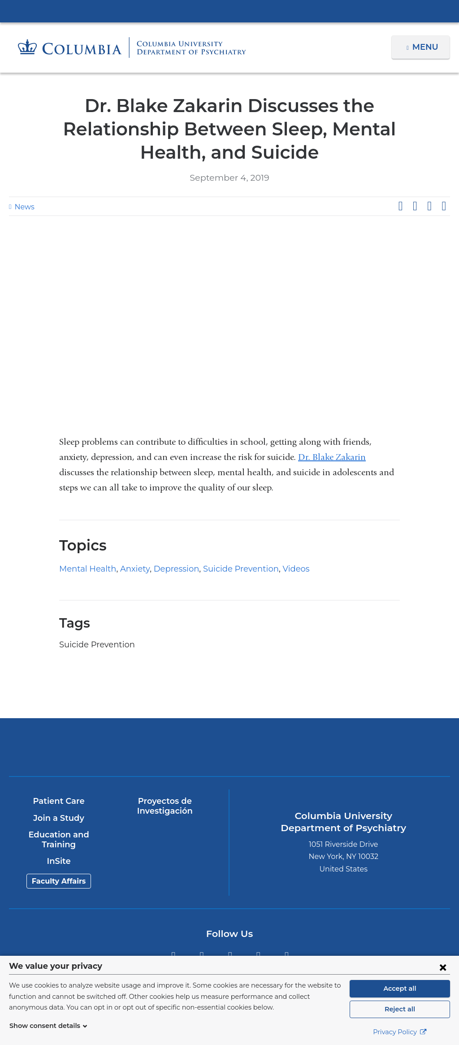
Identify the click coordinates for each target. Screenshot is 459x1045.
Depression (163, 568)
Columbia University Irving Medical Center (229, 10)
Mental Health (84, 568)
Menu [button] (426, 47)
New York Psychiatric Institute (284, 748)
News (23, 207)
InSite (58, 861)
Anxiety (126, 568)
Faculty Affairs (58, 881)
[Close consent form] (443, 967)
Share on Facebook (400, 206)
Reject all (399, 1009)
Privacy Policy (400, 1032)
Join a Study (58, 818)
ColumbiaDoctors (393, 747)
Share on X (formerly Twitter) (414, 206)
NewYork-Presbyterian (175, 751)
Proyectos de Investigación (165, 806)
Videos (272, 568)
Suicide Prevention (222, 568)
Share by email (443, 206)
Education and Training (58, 839)
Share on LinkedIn (429, 206)
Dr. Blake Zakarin (332, 457)
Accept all (400, 988)
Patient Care (58, 801)
